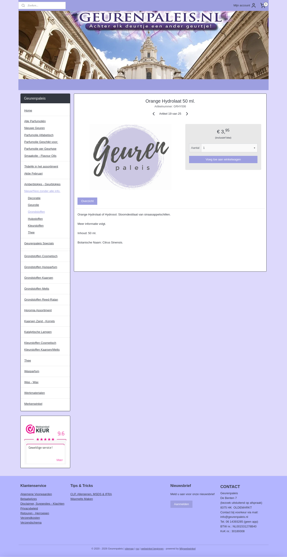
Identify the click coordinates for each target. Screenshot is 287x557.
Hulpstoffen (35, 218)
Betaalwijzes (28, 499)
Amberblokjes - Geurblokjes (42, 184)
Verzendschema (31, 522)
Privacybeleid (29, 508)
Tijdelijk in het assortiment (41, 166)
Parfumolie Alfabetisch (39, 135)
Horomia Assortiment (38, 310)
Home (28, 110)
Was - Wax (31, 382)
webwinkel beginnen (152, 548)
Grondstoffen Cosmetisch (40, 256)
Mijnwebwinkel (188, 548)
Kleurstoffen (36, 225)
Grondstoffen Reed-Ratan (41, 299)
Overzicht (87, 201)
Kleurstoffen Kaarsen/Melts (42, 349)
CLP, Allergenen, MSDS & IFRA (91, 494)
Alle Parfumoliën (35, 121)
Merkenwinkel (33, 403)
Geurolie (33, 205)
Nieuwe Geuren (34, 128)
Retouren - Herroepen (34, 513)
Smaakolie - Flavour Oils (40, 155)
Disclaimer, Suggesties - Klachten (42, 503)
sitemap (129, 548)
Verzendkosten (30, 517)
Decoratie (34, 198)
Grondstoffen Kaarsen (38, 277)
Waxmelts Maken (81, 499)
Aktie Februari (33, 173)
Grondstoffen (36, 211)
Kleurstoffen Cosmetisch (40, 342)
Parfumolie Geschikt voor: (41, 142)
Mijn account (244, 5)
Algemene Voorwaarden (36, 494)
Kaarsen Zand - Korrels (39, 321)
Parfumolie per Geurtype (40, 148)
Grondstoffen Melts (36, 288)
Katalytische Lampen (38, 332)
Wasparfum (31, 371)
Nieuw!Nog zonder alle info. (42, 191)
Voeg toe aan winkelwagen (223, 159)
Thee (31, 232)
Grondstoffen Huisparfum (40, 267)
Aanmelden (181, 504)
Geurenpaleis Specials (39, 243)
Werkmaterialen (34, 393)
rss (137, 548)
